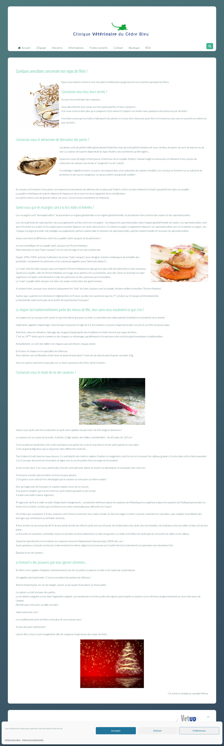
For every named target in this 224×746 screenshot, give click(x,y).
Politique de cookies (13, 740)
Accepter (115, 730)
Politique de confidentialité (32, 740)
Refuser (157, 730)
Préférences (199, 730)
